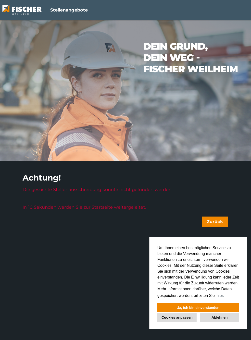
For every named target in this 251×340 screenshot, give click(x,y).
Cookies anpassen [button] (177, 317)
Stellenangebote (69, 10)
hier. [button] (220, 295)
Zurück (215, 221)
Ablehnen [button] (220, 317)
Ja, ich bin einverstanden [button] (198, 308)
